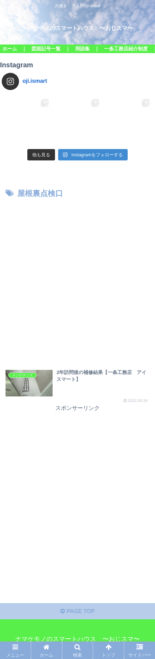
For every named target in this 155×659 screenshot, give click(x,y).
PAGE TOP (77, 611)
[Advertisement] (77, 281)
